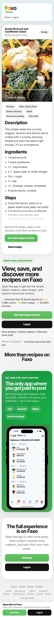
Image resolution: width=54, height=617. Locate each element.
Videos (6, 594)
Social (8, 591)
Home (7, 17)
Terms (30, 586)
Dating (32, 591)
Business (43, 591)
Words (48, 594)
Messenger (20, 591)
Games (39, 594)
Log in (15, 17)
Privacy (39, 586)
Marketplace (19, 594)
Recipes (30, 594)
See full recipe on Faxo (21, 238)
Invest (22, 586)
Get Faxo (27, 557)
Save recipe (15, 247)
